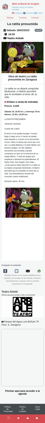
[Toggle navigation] (8, 417)
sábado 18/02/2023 (17, 30)
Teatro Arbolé (15, 38)
